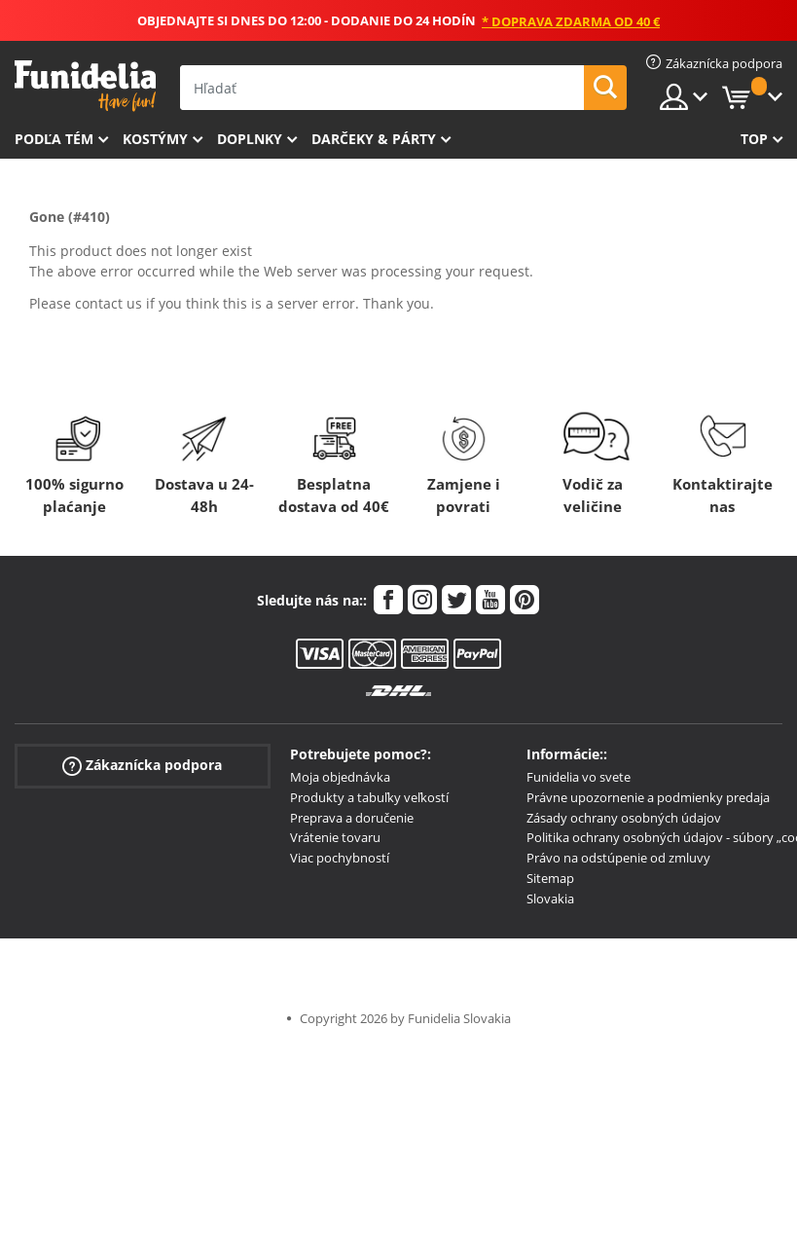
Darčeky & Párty (373, 138)
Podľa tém (54, 138)
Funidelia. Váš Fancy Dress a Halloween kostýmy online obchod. (85, 86)
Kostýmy (155, 138)
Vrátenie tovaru (335, 837)
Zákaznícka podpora (142, 765)
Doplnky (249, 138)
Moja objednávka (340, 777)
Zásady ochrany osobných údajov (623, 817)
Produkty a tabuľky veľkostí (369, 797)
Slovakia (550, 898)
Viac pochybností (339, 857)
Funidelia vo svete (578, 777)
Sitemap (550, 878)
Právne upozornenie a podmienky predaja (648, 797)
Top (754, 138)
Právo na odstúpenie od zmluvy (618, 857)
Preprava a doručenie (352, 817)
